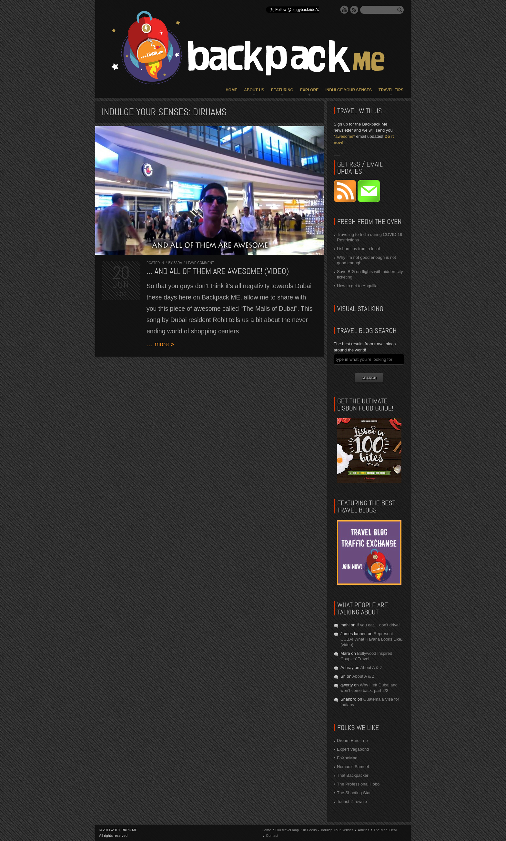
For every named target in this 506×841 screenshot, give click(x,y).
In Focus (310, 830)
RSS (354, 9)
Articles (363, 830)
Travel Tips (391, 90)
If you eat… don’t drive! (378, 625)
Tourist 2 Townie (352, 801)
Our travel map (287, 830)
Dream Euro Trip (352, 740)
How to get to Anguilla (357, 285)
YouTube (344, 9)
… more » (160, 344)
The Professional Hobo (358, 784)
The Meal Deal (385, 830)
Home (231, 90)
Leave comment (200, 263)
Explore (309, 90)
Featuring (282, 90)
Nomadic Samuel (353, 766)
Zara (177, 263)
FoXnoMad (347, 757)
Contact (272, 835)
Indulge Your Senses (348, 90)
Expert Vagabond (353, 749)
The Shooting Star (354, 792)
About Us (254, 90)
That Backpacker (353, 775)
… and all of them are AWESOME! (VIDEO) (218, 271)
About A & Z (371, 667)
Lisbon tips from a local (358, 248)
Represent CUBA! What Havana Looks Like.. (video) (371, 639)
